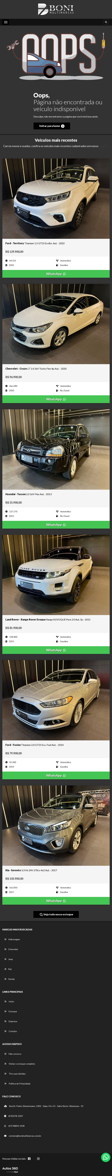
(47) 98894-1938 (14, 1126)
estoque (104, 146)
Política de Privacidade (17, 1083)
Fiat (8, 969)
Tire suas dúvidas (15, 1073)
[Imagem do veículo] (56, 199)
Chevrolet (11, 949)
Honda (9, 979)
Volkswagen (12, 939)
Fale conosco (12, 1053)
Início (9, 1001)
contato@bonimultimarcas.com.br (22, 1135)
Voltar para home (51, 126)
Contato (10, 1031)
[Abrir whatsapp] (106, 1157)
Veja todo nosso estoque (56, 914)
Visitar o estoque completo (19, 1063)
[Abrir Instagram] (41, 1160)
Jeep (8, 959)
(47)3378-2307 (13, 1116)
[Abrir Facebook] (31, 1160)
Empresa (10, 1021)
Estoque (10, 1011)
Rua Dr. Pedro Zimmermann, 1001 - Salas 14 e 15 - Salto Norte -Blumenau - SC (44, 1106)
